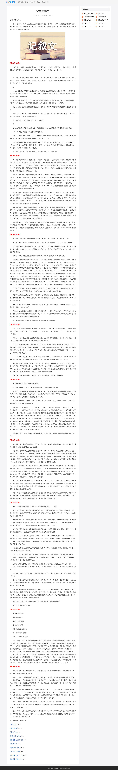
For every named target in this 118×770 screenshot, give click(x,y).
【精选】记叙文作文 (16, 740)
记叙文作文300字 (103, 20)
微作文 (26, 2)
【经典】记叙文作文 (16, 755)
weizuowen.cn (62, 768)
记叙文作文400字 (89, 16)
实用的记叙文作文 (89, 13)
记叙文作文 (13, 724)
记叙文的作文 (14, 728)
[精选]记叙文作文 (15, 736)
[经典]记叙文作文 (15, 747)
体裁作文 (32, 2)
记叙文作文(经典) (15, 751)
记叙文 (38, 2)
